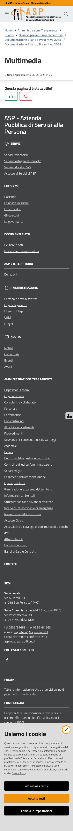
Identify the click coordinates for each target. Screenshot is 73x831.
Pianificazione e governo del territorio (28, 489)
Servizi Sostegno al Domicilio (22, 161)
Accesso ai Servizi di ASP (20, 173)
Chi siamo (11, 186)
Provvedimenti (13, 433)
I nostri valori (12, 209)
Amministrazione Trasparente (37, 30)
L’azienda (10, 196)
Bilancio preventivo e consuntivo (40, 35)
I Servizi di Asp (13, 311)
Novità (16, 337)
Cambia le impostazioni (36, 810)
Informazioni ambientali (19, 495)
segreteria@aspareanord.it (31, 632)
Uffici (7, 317)
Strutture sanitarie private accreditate (28, 501)
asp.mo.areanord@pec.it (19, 641)
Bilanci (9, 35)
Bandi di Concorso (15, 545)
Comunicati (11, 354)
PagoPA (10, 679)
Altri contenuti (13, 539)
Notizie (8, 348)
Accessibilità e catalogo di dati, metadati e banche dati (36, 529)
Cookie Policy (19, 773)
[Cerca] (66, 14)
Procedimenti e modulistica (21, 251)
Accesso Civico (13, 520)
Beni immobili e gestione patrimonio (27, 458)
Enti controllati (14, 421)
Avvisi (8, 366)
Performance (12, 414)
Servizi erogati (13, 470)
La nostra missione (16, 203)
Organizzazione (14, 396)
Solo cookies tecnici (36, 786)
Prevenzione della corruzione (22, 514)
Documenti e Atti (17, 234)
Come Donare (14, 703)
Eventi (8, 360)
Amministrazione (24, 287)
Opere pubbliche (14, 483)
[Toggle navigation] (6, 13)
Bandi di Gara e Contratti (20, 551)
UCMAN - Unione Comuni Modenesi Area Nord (28, 3)
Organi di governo (15, 305)
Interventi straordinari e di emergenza (28, 508)
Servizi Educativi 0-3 (17, 167)
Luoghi (8, 323)
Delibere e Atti (13, 245)
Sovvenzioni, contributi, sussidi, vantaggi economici (30, 442)
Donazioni (10, 274)
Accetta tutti (36, 798)
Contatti (10, 564)
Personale (10, 408)
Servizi (16, 143)
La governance (13, 221)
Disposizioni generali (17, 390)
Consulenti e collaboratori (20, 402)
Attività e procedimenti (19, 427)
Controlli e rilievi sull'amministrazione (28, 464)
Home (8, 30)
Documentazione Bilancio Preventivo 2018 (33, 39)
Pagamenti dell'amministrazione (25, 477)
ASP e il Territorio (18, 264)
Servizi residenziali (16, 154)
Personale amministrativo (20, 298)
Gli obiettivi (11, 215)
